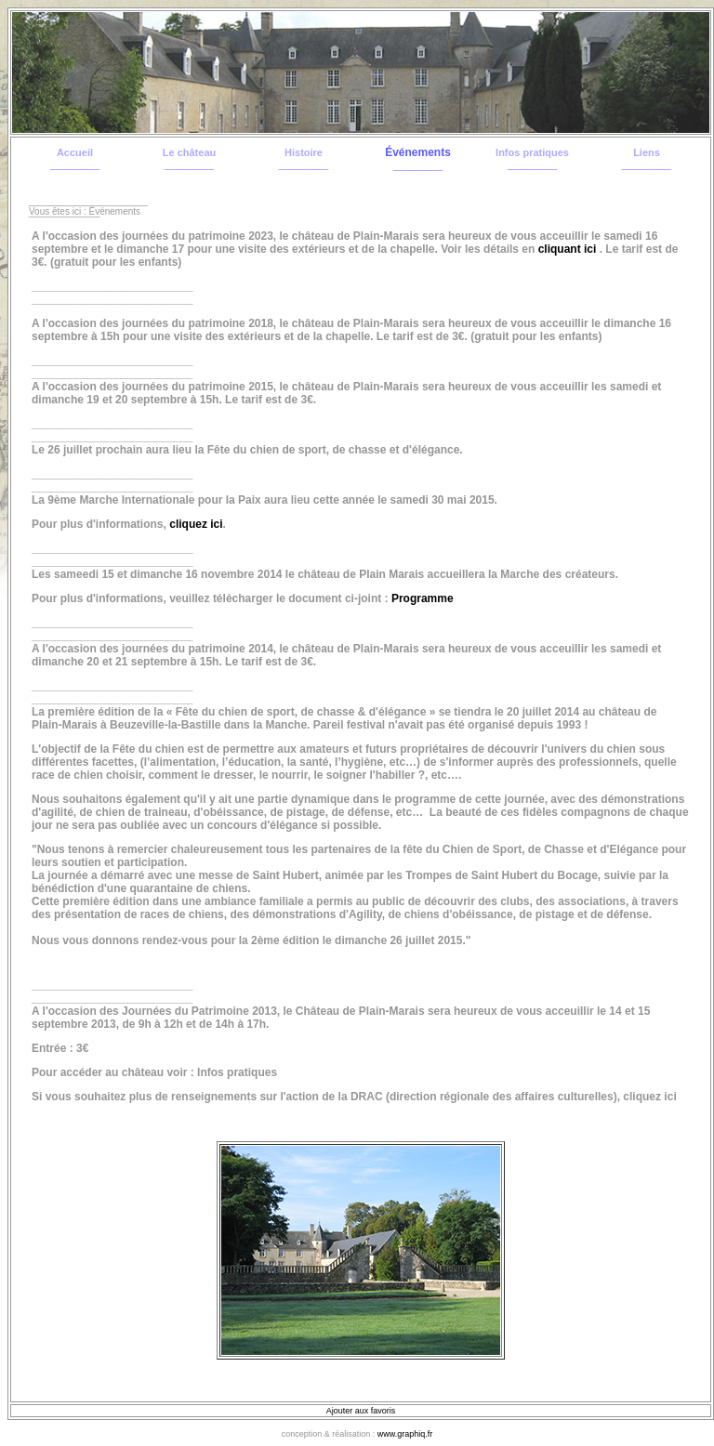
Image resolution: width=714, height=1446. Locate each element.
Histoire (303, 152)
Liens (646, 152)
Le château (189, 152)
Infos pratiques (532, 152)
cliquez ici (195, 524)
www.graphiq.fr (405, 1434)
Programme (422, 598)
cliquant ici (567, 249)
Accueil (75, 152)
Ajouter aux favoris (361, 1410)
